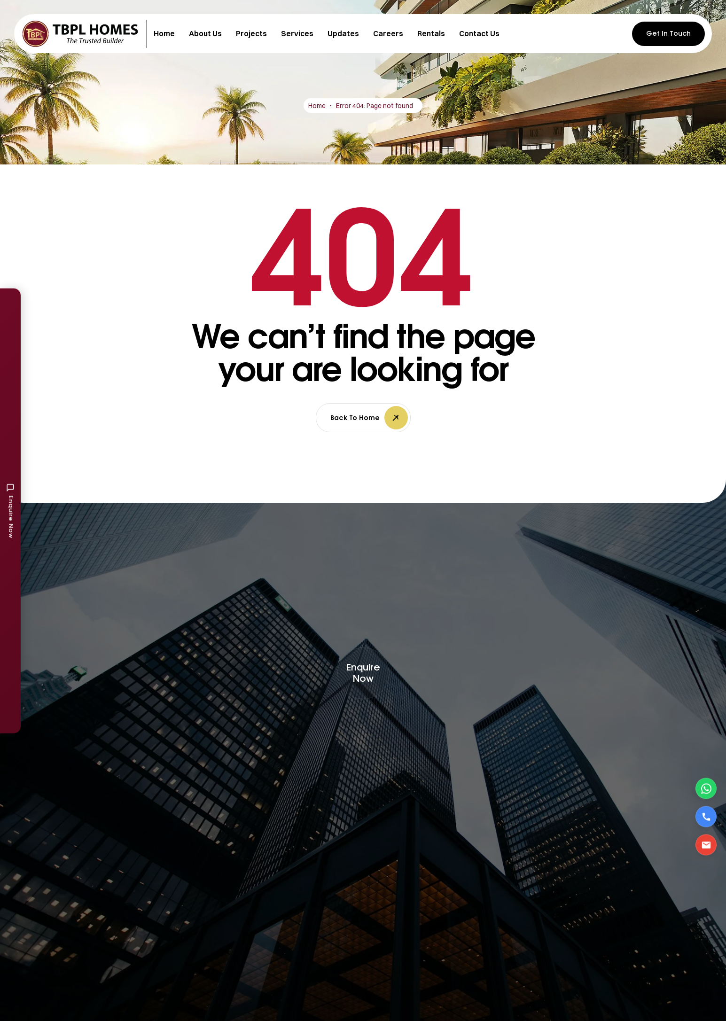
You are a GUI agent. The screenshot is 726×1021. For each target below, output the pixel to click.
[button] (363, 673)
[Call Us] (706, 816)
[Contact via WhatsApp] (706, 788)
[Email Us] (706, 845)
